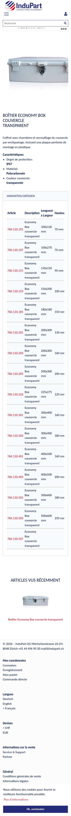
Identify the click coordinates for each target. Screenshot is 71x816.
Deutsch (8, 699)
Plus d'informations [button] (16, 799)
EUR (5, 733)
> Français (9, 708)
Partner (7, 757)
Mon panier (10, 675)
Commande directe (15, 679)
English (7, 704)
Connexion (9, 665)
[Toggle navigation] (6, 14)
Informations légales (15, 781)
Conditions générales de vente (22, 776)
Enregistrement (12, 670)
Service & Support (14, 752)
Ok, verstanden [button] (35, 809)
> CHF (6, 728)
